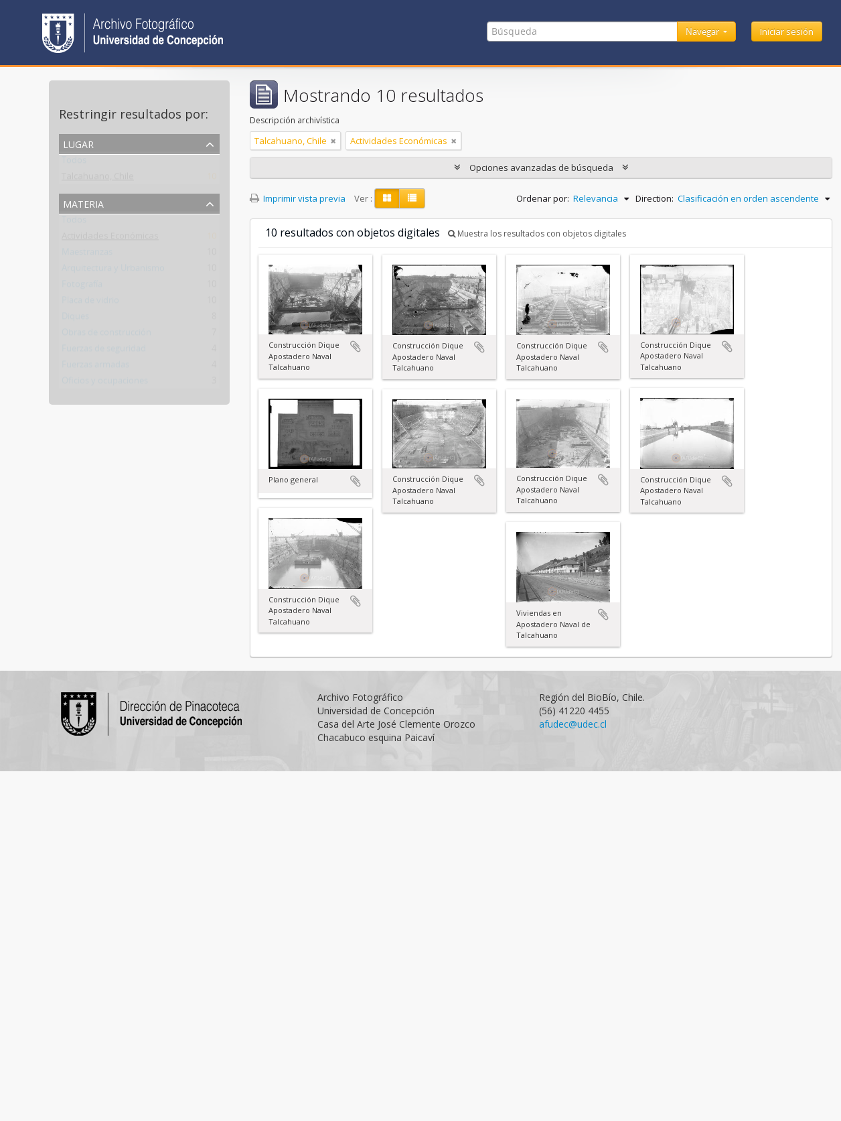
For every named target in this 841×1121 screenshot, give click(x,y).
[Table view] (412, 198)
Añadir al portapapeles (355, 346)
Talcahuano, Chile (98, 179)
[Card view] (387, 198)
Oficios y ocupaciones (105, 383)
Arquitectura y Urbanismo (113, 271)
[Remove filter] (333, 140)
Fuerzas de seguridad (104, 351)
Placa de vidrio (90, 303)
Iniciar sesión (787, 31)
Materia (83, 203)
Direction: (654, 198)
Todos (74, 163)
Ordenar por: (542, 198)
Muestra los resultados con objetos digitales (537, 233)
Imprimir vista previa (298, 198)
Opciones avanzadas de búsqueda (541, 167)
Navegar (703, 31)
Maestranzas (87, 255)
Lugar (78, 143)
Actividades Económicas (110, 239)
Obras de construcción (106, 335)
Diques (75, 319)
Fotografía (82, 287)
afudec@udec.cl (573, 724)
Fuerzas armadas (95, 367)
